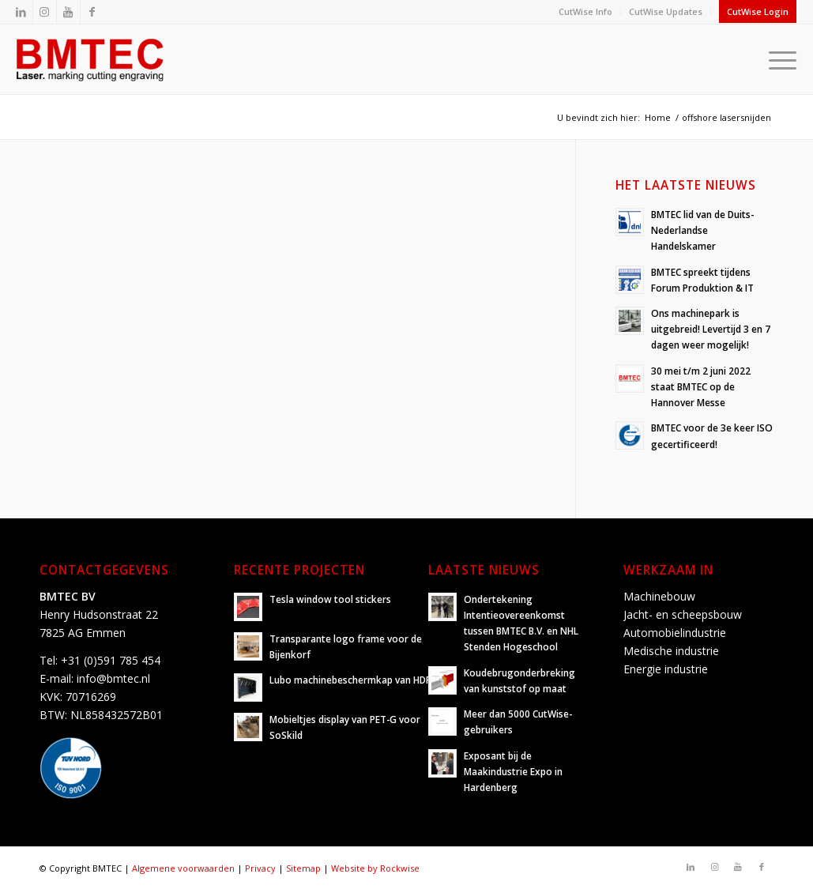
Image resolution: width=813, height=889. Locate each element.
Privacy (260, 868)
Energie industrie (665, 668)
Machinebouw (659, 596)
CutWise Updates (665, 11)
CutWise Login (758, 11)
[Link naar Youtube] (68, 12)
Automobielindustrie (674, 632)
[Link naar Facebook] (92, 12)
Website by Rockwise (375, 868)
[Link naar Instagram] (44, 12)
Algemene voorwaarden (183, 868)
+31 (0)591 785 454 (110, 660)
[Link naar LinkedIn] (20, 12)
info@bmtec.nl (113, 678)
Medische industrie (671, 650)
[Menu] (777, 59)
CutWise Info (585, 11)
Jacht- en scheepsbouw (682, 614)
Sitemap (303, 868)
